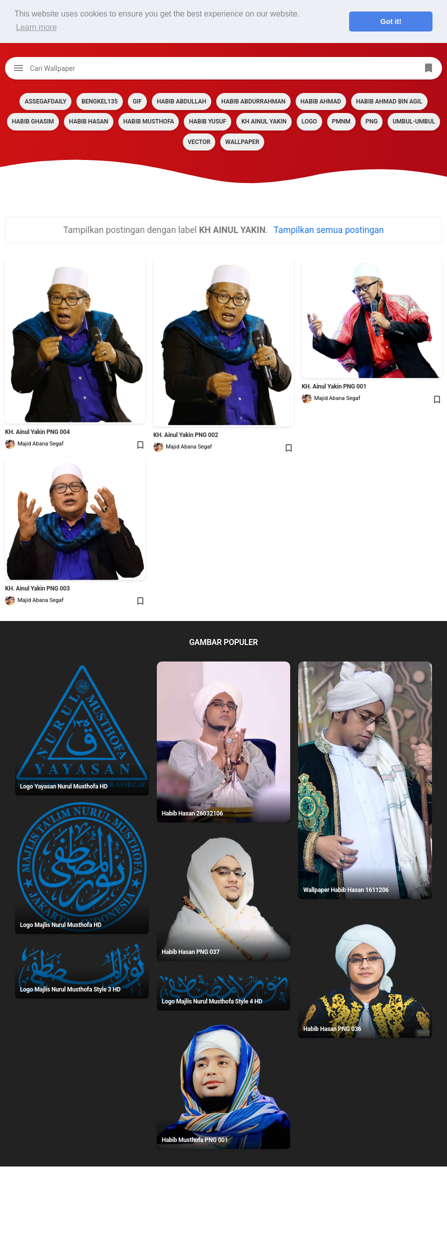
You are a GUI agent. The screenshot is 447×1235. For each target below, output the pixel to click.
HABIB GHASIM (33, 121)
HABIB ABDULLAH (181, 101)
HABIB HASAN (88, 121)
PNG (372, 121)
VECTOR (199, 142)
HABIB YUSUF (207, 121)
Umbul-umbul (414, 121)
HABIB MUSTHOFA (148, 121)
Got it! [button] (391, 22)
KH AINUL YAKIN (264, 121)
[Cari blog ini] (223, 68)
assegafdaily (45, 101)
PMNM (341, 121)
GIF (137, 101)
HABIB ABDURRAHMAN (253, 101)
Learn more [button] (36, 27)
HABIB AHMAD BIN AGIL (389, 101)
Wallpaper (242, 142)
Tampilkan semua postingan (329, 230)
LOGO (309, 121)
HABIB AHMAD (321, 101)
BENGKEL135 (99, 101)
